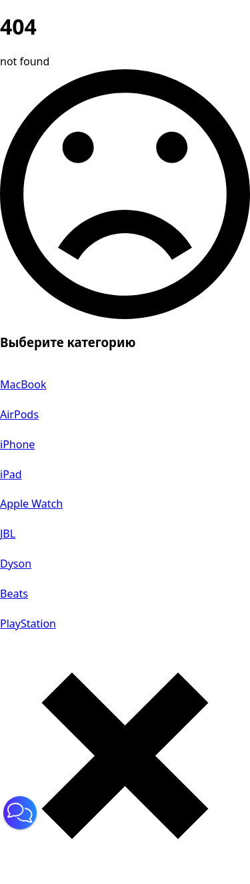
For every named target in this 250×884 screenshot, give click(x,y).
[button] (20, 812)
